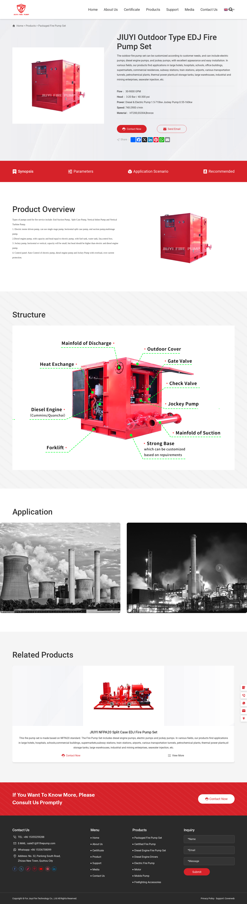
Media (189, 10)
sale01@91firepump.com (41, 843)
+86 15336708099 (41, 849)
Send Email (172, 129)
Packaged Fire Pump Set (52, 25)
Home (93, 10)
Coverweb (230, 898)
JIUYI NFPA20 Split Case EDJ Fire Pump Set (123, 732)
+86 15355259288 (34, 837)
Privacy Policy (207, 898)
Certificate (132, 10)
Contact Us (208, 10)
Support (172, 10)
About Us (111, 10)
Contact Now (131, 129)
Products (153, 10)
